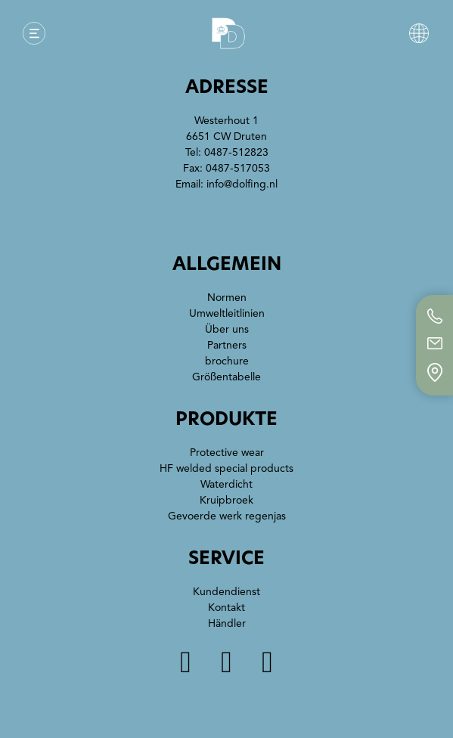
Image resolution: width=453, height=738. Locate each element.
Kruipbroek (226, 500)
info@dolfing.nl (242, 184)
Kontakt (226, 607)
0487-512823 (236, 152)
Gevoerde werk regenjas (227, 516)
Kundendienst (226, 591)
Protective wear (227, 452)
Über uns (227, 329)
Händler (227, 623)
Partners (227, 345)
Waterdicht (226, 484)
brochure (227, 361)
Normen (227, 297)
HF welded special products (226, 468)
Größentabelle (226, 377)
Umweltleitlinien (227, 313)
